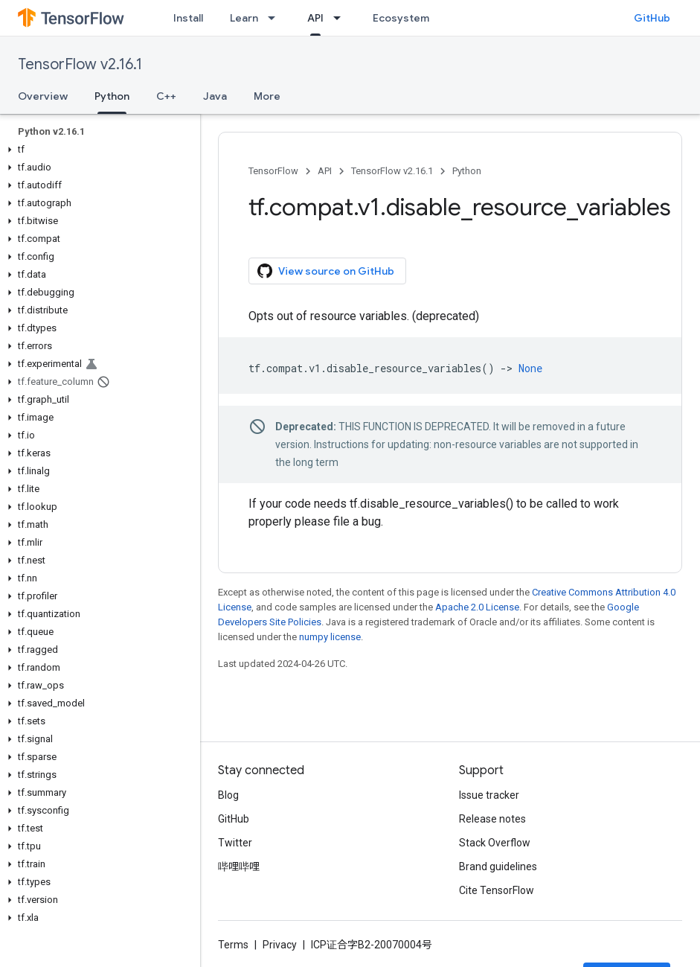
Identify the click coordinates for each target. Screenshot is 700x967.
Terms (233, 945)
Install (188, 18)
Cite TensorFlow (496, 890)
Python (466, 170)
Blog (228, 795)
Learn (244, 18)
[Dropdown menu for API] (341, 18)
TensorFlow (273, 170)
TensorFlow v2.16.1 (80, 64)
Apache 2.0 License (477, 607)
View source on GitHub (325, 271)
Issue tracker (489, 795)
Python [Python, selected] (111, 96)
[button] (97, 150)
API (325, 170)
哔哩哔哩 (239, 866)
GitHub (652, 18)
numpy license (330, 636)
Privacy (280, 945)
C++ (166, 96)
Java (215, 96)
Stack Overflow (494, 843)
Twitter (235, 843)
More (267, 96)
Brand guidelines (498, 866)
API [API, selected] (315, 18)
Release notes (492, 819)
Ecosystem (401, 18)
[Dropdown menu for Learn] (276, 18)
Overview (43, 96)
